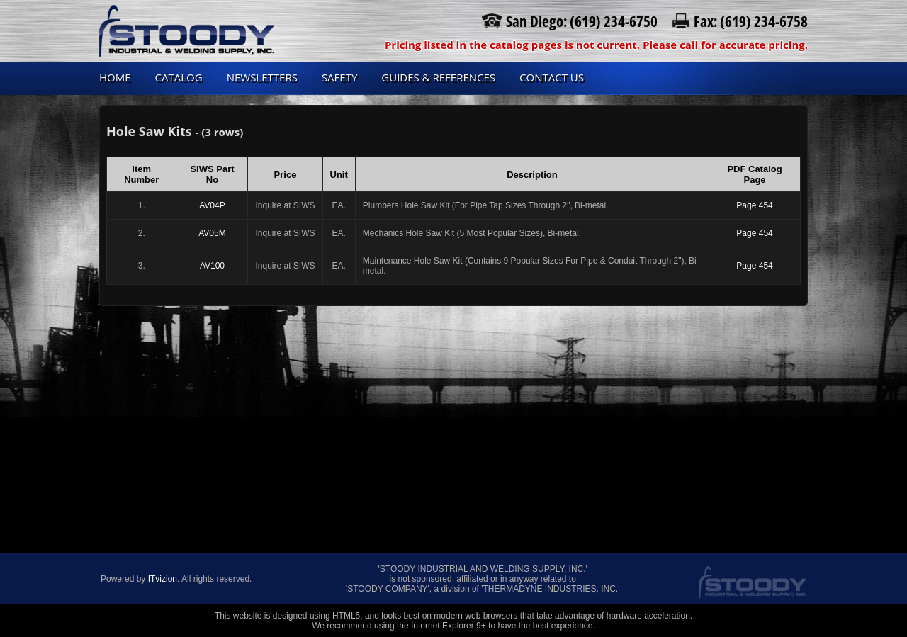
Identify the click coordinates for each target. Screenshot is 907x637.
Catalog (179, 77)
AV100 (212, 266)
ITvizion (162, 579)
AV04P (212, 205)
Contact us (551, 77)
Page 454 (754, 205)
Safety (339, 77)
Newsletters (262, 77)
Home (115, 77)
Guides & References (438, 77)
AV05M (211, 233)
